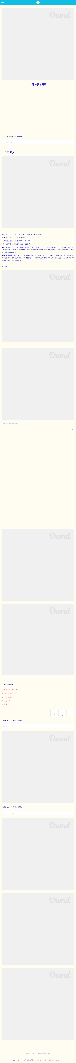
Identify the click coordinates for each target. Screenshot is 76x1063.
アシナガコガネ (7, 697)
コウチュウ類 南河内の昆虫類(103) (10, 423)
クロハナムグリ (7, 704)
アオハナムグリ (7, 701)
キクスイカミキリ (7, 693)
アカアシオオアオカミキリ (10, 689)
